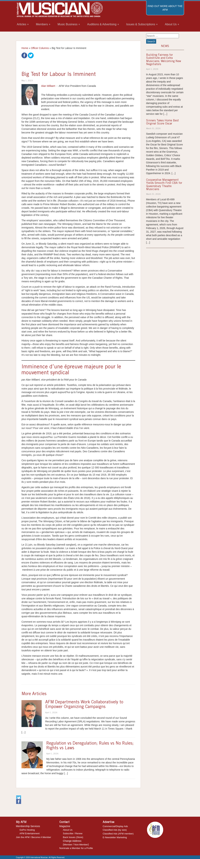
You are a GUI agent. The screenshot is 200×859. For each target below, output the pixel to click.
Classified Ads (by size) (115, 830)
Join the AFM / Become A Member (33, 837)
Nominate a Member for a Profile (76, 848)
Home (24, 48)
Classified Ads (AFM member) (118, 833)
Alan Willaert (48, 85)
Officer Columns (40, 48)
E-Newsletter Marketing (115, 837)
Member (68, 844)
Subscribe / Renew (72, 833)
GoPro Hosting (27, 830)
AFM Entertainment (29, 833)
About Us (67, 830)
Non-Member (81, 844)
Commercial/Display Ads (115, 826)
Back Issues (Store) (73, 837)
